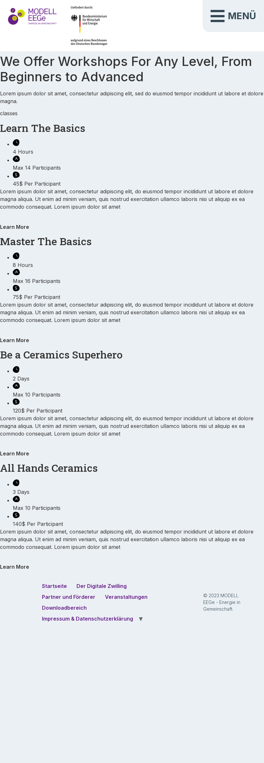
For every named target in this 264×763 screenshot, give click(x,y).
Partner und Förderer (68, 597)
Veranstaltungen (126, 597)
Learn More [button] (14, 227)
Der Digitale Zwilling (101, 586)
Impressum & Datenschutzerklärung (87, 618)
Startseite (54, 586)
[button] (233, 16)
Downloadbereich (64, 608)
